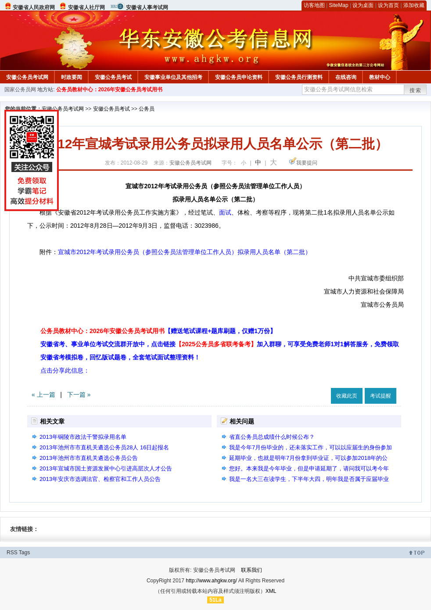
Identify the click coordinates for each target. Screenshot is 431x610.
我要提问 (306, 163)
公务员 (146, 109)
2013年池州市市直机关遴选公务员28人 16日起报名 (104, 447)
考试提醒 (380, 396)
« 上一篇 (43, 394)
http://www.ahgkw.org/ (211, 581)
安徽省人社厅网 (86, 7)
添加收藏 (413, 5)
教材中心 (379, 77)
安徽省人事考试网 (147, 7)
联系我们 (251, 570)
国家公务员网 (20, 89)
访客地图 (314, 5)
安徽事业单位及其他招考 (173, 77)
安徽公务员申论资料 (238, 77)
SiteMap (338, 5)
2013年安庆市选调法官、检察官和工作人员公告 (100, 479)
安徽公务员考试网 (27, 77)
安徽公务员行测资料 (299, 77)
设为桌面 (363, 5)
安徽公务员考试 (113, 77)
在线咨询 (345, 77)
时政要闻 (71, 77)
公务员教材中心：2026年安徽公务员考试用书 (109, 89)
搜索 (415, 90)
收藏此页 (346, 396)
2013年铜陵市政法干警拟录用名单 (83, 437)
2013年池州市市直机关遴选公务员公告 (89, 458)
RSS (12, 552)
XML (271, 591)
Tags (24, 552)
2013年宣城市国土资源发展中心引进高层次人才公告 (106, 468)
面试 (225, 212)
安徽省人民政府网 (34, 7)
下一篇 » (79, 394)
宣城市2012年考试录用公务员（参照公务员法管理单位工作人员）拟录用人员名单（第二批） (184, 251)
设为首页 (388, 5)
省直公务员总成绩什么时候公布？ (272, 437)
